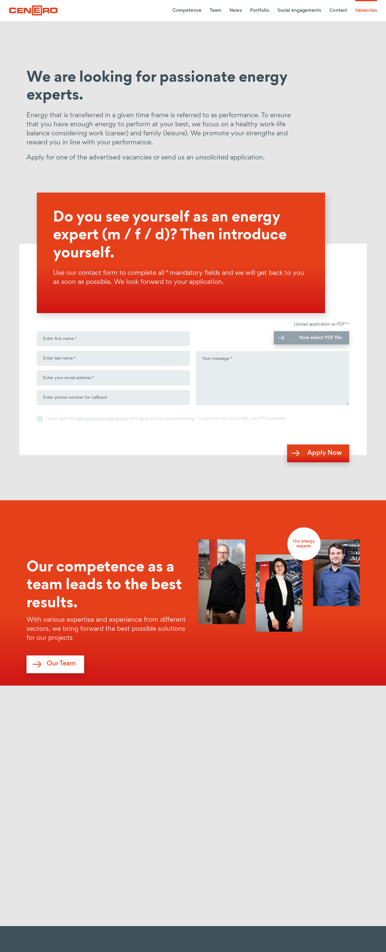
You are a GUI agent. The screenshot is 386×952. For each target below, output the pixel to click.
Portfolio (259, 10)
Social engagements (299, 10)
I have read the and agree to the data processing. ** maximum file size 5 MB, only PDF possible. (166, 419)
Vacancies (366, 10)
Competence (186, 10)
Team (215, 10)
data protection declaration (102, 419)
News (235, 10)
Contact (338, 10)
